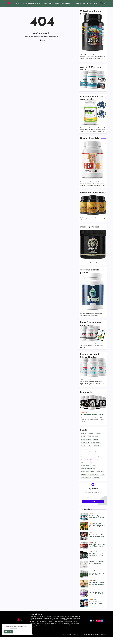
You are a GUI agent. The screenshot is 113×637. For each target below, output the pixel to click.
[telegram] (102, 621)
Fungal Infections (96, 442)
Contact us (75, 634)
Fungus (83, 445)
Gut (89, 445)
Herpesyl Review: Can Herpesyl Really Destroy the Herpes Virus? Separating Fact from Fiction (97, 593)
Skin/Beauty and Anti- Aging (88, 468)
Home (17, 3)
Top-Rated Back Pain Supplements (92, 414)
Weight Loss (66, 3)
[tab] (17, 3)
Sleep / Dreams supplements (88, 471)
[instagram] (99, 621)
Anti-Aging (84, 433)
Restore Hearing (86, 465)
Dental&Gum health (86, 439)
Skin (94, 465)
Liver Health (85, 459)
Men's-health (94, 459)
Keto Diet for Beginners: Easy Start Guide (97, 526)
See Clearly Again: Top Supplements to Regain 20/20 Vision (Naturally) (97, 516)
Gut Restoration (97, 445)
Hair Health (84, 448)
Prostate (93, 462)
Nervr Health (85, 462)
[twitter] (94, 621)
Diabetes (96, 439)
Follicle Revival (85, 442)
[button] (101, 3)
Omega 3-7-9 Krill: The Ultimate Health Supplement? (96, 562)
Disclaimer (104, 634)
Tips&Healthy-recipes (93, 474)
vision (103, 474)
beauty (83, 436)
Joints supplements (97, 456)
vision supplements (86, 477)
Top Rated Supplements (30, 3)
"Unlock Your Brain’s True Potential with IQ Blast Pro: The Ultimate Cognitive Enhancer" (97, 555)
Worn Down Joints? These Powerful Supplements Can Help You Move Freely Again (97, 545)
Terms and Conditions (94, 634)
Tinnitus (84, 474)
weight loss (96, 477)
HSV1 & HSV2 (94, 454)
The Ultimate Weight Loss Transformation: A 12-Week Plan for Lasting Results (97, 536)
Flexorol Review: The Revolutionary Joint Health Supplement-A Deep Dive (96, 602)
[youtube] (97, 621)
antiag (91, 433)
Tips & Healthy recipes (51, 3)
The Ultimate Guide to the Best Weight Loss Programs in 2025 (96, 583)
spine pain (100, 471)
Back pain (98, 433)
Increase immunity (86, 456)
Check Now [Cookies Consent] (13, 628)
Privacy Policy (83, 634)
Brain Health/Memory (93, 436)
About (69, 634)
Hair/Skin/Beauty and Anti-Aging (86, 3)
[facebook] (91, 621)
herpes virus (85, 454)
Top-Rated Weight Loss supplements (96, 574)
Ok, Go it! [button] (8, 632)
